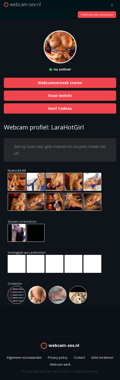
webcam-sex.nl (64, 345)
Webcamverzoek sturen (60, 82)
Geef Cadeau (60, 108)
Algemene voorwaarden (24, 357)
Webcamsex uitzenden (97, 14)
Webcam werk (60, 364)
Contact (79, 357)
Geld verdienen (102, 357)
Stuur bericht (60, 95)
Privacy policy (58, 357)
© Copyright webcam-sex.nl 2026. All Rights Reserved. (60, 371)
